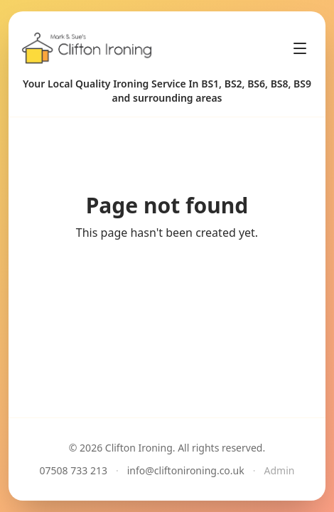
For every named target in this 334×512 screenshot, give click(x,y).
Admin (279, 470)
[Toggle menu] (300, 48)
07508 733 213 (73, 470)
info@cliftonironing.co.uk (185, 470)
